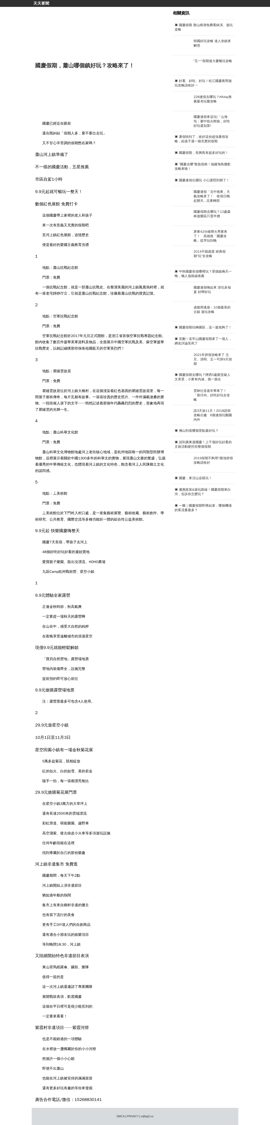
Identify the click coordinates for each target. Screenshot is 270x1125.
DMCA (120, 1116)
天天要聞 (41, 3)
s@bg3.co (147, 1116)
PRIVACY (133, 1116)
